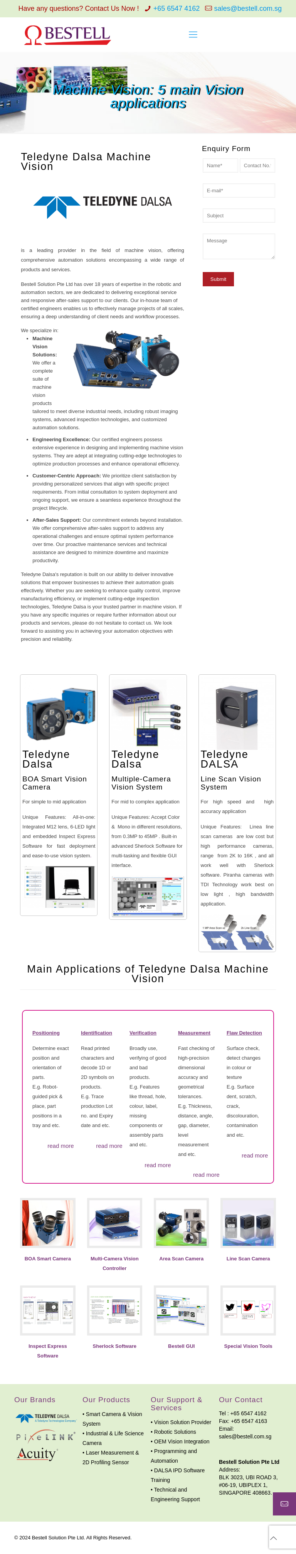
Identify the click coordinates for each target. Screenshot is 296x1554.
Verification (143, 1033)
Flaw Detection (244, 1033)
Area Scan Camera (181, 1259)
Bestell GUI (181, 1346)
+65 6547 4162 (176, 8)
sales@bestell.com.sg (248, 8)
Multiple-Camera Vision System (141, 783)
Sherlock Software (114, 1346)
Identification (96, 1033)
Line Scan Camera (248, 1259)
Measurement (194, 1033)
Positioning (46, 1033)
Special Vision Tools (248, 1346)
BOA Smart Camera (48, 1259)
